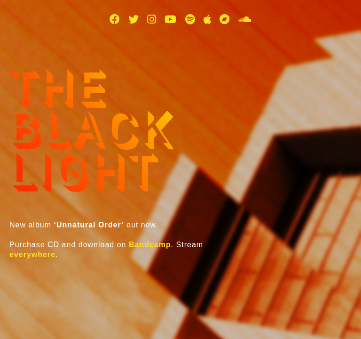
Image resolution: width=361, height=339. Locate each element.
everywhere (32, 254)
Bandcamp (150, 245)
